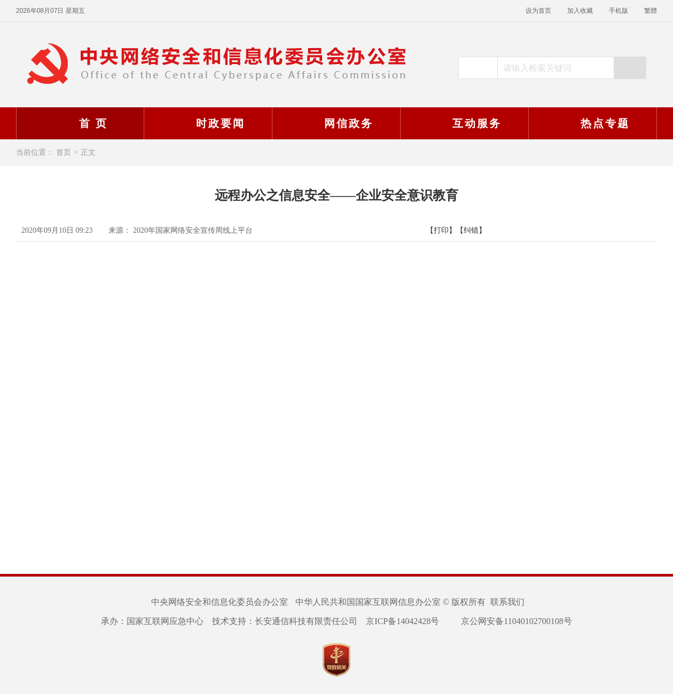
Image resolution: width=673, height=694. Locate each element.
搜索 (630, 67)
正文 (88, 152)
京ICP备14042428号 (402, 621)
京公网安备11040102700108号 (510, 621)
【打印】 (441, 230)
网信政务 (334, 123)
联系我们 (507, 601)
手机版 (618, 10)
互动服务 (463, 123)
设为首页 (538, 10)
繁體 (650, 10)
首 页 (79, 123)
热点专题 (591, 123)
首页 (63, 152)
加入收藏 (580, 10)
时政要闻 (206, 123)
